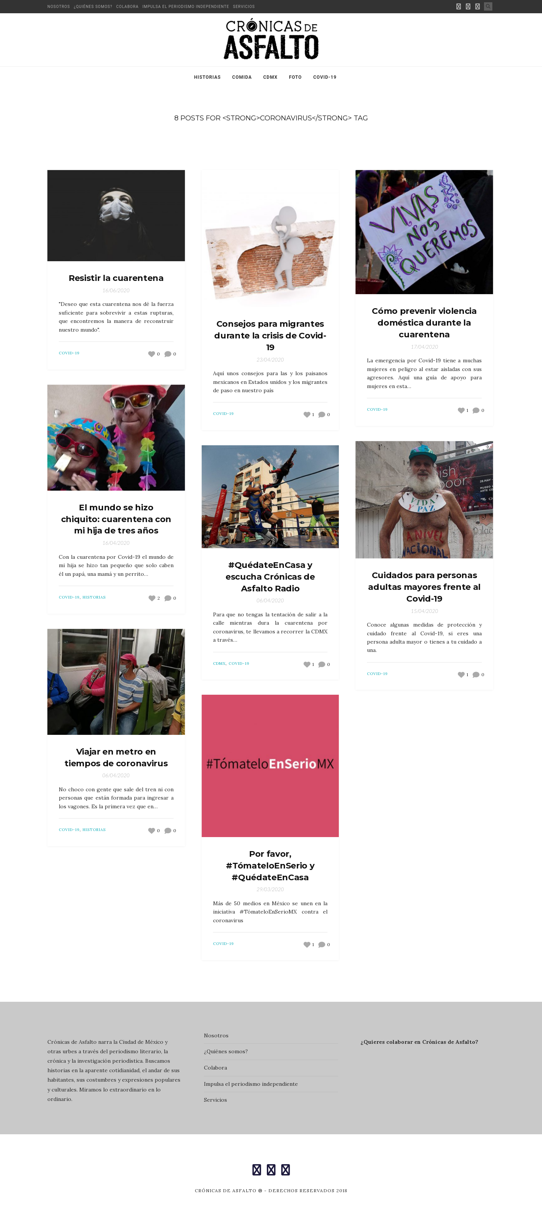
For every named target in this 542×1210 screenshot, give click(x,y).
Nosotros (58, 7)
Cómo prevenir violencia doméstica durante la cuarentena (424, 323)
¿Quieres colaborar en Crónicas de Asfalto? (419, 1041)
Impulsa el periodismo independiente (186, 7)
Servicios (244, 7)
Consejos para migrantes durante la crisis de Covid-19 (270, 335)
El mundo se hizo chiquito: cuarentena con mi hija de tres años (116, 519)
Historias (207, 77)
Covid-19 (325, 77)
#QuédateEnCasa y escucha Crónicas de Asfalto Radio (270, 577)
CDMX (270, 77)
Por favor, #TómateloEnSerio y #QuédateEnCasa (270, 866)
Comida (242, 77)
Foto (295, 77)
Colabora (127, 7)
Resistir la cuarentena (116, 278)
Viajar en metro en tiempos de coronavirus (116, 758)
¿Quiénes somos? (93, 7)
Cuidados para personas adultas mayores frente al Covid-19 (424, 587)
